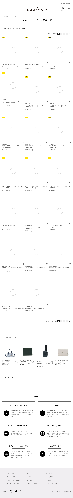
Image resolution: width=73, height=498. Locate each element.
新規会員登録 (10, 473)
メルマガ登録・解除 (51, 483)
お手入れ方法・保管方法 (13, 480)
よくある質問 (49, 477)
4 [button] (66, 33)
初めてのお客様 (11, 477)
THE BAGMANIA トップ (6, 16)
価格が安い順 (7, 29)
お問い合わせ (52, 436)
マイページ (49, 473)
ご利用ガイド (30, 477)
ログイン (29, 473)
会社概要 (48, 480)
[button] (69, 34)
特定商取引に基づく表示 (13, 483)
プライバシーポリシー (32, 483)
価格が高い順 (16, 29)
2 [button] (61, 33)
